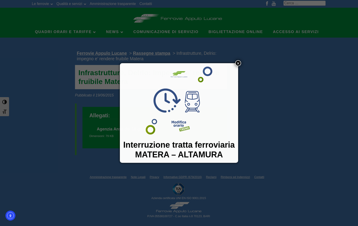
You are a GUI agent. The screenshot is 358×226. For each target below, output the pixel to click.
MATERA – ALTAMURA (179, 154)
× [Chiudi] (238, 63)
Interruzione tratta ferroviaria (179, 144)
